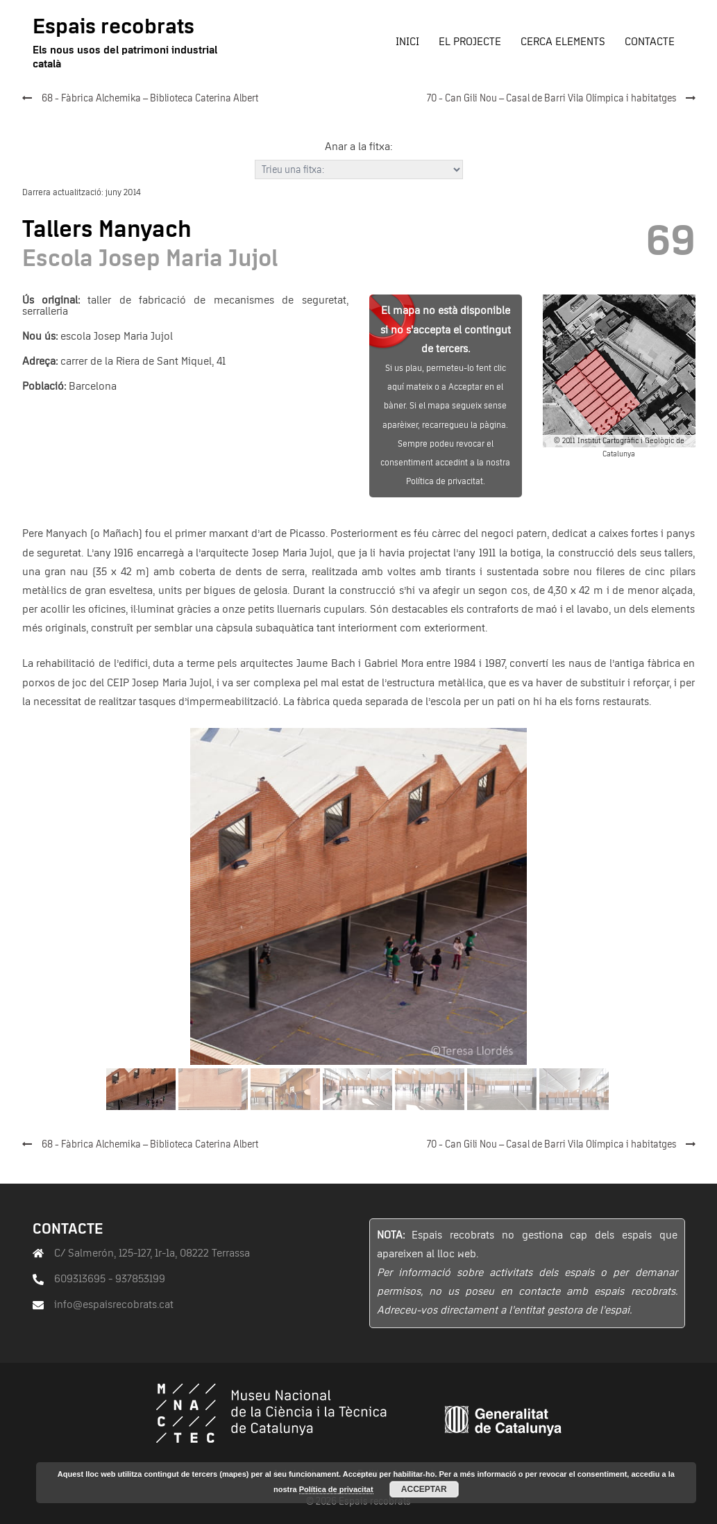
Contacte (650, 41)
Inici (407, 41)
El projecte (470, 41)
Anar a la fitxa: (358, 146)
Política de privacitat (336, 1489)
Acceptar (424, 1489)
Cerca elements (563, 41)
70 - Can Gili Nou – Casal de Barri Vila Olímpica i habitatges (552, 98)
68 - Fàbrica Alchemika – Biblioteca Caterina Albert (150, 98)
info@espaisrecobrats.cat (114, 1304)
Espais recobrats (113, 27)
